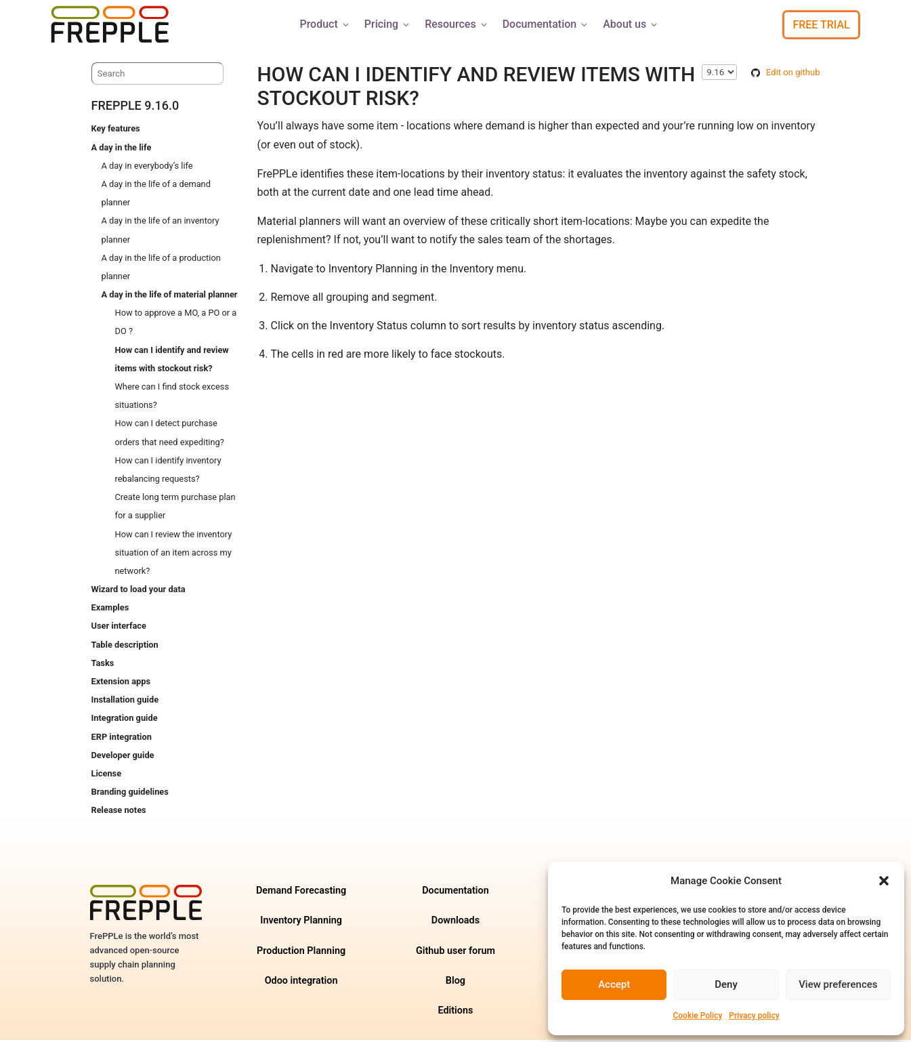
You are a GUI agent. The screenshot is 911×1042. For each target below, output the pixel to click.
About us (631, 24)
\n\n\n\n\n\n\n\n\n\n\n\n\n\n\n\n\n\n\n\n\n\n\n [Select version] (719, 74)
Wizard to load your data (138, 591)
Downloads (455, 922)
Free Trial (820, 24)
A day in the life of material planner (170, 296)
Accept (614, 984)
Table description (124, 647)
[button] (884, 881)
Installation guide (125, 701)
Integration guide (124, 720)
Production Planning (301, 953)
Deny (726, 984)
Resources (457, 24)
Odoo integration (301, 982)
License (106, 775)
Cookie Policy (697, 1015)
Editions (455, 1012)
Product (324, 24)
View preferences (838, 984)
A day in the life (121, 149)
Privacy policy (754, 1015)
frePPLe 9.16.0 (135, 107)
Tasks (102, 665)
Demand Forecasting (301, 892)
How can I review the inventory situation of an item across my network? (173, 554)
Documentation (546, 24)
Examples (110, 609)
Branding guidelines (130, 794)
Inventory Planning (301, 922)
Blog (455, 982)
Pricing (387, 24)
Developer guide (122, 757)
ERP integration (121, 739)
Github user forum (455, 953)
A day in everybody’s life (147, 168)
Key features (115, 130)
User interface (118, 628)
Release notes (118, 812)
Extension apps (120, 683)
